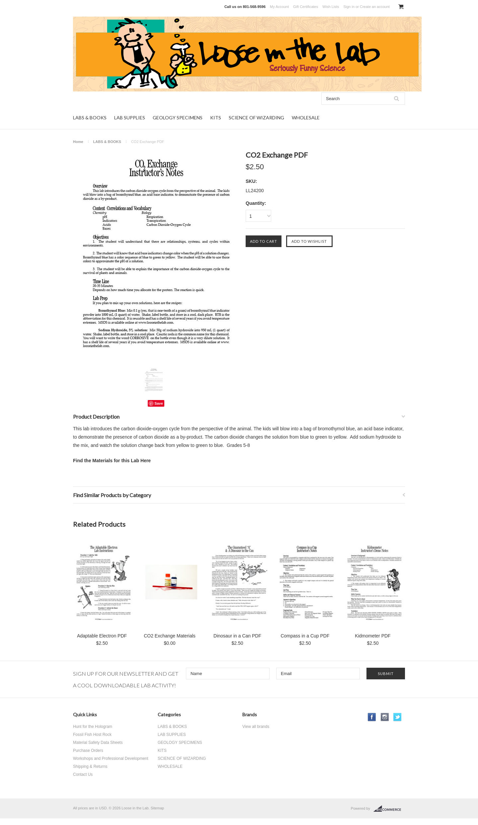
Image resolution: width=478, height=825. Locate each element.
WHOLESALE (306, 117)
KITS (215, 117)
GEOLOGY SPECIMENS (177, 117)
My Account (279, 7)
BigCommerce (389, 808)
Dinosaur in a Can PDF (237, 635)
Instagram (385, 717)
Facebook (372, 717)
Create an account (375, 7)
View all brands (255, 726)
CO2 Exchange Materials (170, 635)
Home (78, 142)
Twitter (397, 717)
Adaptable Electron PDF (102, 635)
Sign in (349, 7)
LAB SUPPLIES (129, 117)
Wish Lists (330, 7)
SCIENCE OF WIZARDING (256, 117)
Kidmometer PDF (372, 635)
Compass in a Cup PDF (304, 635)
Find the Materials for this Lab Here (112, 460)
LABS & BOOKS (90, 117)
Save (158, 403)
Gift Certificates (305, 7)
